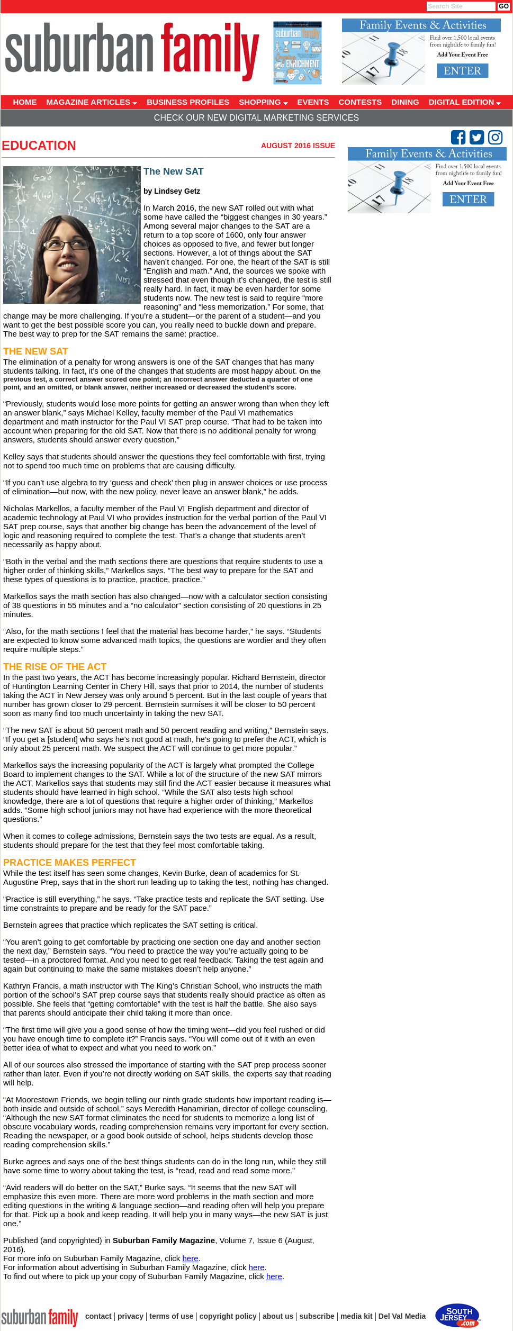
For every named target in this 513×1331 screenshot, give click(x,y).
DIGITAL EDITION (465, 101)
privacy (130, 1316)
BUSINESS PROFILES (188, 101)
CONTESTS (360, 101)
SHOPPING (263, 101)
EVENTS (313, 101)
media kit (356, 1316)
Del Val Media (402, 1316)
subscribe (317, 1316)
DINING (405, 101)
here (190, 1258)
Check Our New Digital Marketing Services (256, 117)
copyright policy (228, 1316)
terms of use (171, 1316)
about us (278, 1316)
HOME (25, 101)
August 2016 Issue (298, 145)
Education (39, 145)
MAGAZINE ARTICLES (92, 101)
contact (98, 1316)
